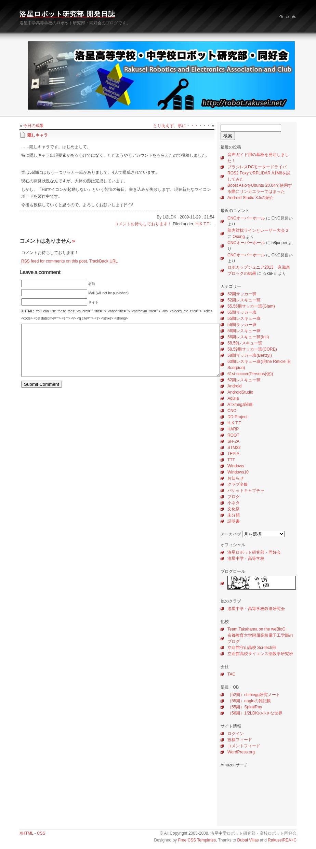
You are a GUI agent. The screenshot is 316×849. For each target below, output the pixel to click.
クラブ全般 (237, 484)
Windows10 (238, 472)
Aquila (233, 398)
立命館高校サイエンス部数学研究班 (260, 653)
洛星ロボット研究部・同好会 (254, 552)
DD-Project (237, 416)
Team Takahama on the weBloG (256, 629)
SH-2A (233, 441)
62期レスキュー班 (244, 380)
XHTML (26, 833)
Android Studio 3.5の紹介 (250, 197)
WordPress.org (241, 752)
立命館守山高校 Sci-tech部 (251, 647)
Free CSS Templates (197, 840)
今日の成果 (33, 125)
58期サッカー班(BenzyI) (249, 355)
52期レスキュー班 (244, 300)
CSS (41, 833)
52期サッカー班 (241, 294)
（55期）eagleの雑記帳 (249, 700)
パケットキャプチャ (245, 490)
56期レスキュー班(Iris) (248, 337)
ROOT (233, 435)
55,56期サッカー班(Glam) (251, 306)
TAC (231, 674)
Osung (239, 236)
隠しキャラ (37, 135)
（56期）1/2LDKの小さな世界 (254, 713)
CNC (231, 410)
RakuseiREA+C (282, 840)
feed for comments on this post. (54, 261)
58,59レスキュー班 (244, 343)
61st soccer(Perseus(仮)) (250, 373)
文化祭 (233, 509)
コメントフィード (243, 746)
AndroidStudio (240, 392)
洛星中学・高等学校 (245, 558)
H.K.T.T (234, 423)
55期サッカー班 (241, 312)
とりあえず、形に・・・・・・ (182, 125)
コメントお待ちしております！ (143, 224)
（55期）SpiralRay (244, 707)
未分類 (233, 515)
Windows (235, 466)
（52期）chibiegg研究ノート (253, 694)
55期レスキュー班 (244, 318)
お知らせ (235, 478)
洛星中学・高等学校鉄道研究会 (256, 608)
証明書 (233, 521)
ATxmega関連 (240, 404)
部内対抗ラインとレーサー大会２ (258, 230)
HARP (233, 429)
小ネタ (233, 502)
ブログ (233, 496)
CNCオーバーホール (246, 218)
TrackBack (103, 261)
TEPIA (233, 453)
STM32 (234, 447)
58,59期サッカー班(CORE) (252, 349)
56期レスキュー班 (244, 330)
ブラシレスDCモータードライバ (257, 167)
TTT (231, 459)
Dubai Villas (248, 840)
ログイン (235, 733)
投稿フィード (239, 739)
